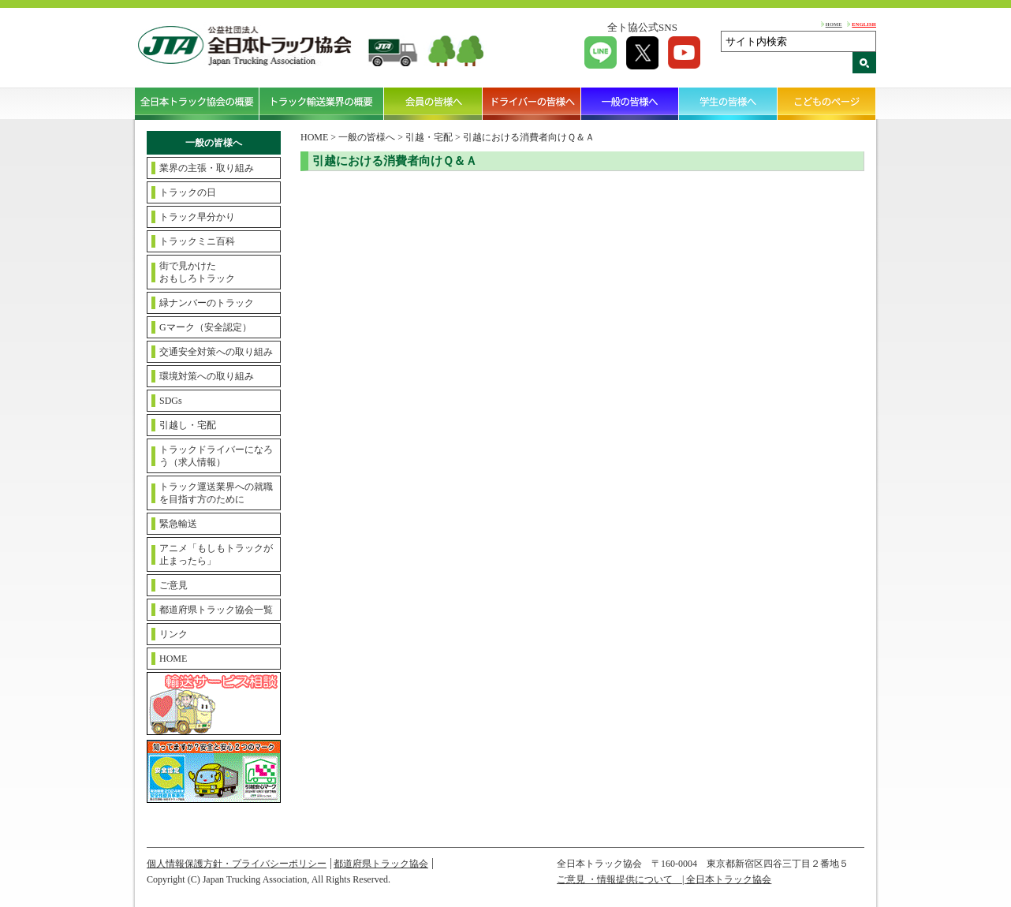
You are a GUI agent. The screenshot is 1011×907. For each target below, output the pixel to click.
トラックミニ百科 (197, 241)
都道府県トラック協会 (381, 863)
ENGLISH (864, 24)
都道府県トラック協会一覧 (216, 609)
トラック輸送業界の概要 (321, 103)
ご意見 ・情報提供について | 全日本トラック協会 (664, 879)
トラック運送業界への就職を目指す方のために (216, 493)
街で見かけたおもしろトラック (197, 272)
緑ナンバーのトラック (206, 302)
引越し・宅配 (187, 425)
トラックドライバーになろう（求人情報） (216, 456)
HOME (834, 24)
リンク (173, 634)
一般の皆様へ (630, 103)
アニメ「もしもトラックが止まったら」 (216, 554)
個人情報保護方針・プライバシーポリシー (236, 863)
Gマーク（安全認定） (205, 327)
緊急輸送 (178, 523)
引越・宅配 (429, 137)
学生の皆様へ (728, 103)
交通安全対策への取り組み (216, 351)
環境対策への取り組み (206, 376)
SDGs (170, 400)
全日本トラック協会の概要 (197, 103)
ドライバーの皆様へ (532, 103)
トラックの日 (187, 192)
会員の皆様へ (433, 103)
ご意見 (173, 585)
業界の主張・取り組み (206, 168)
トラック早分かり (197, 216)
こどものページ (827, 103)
